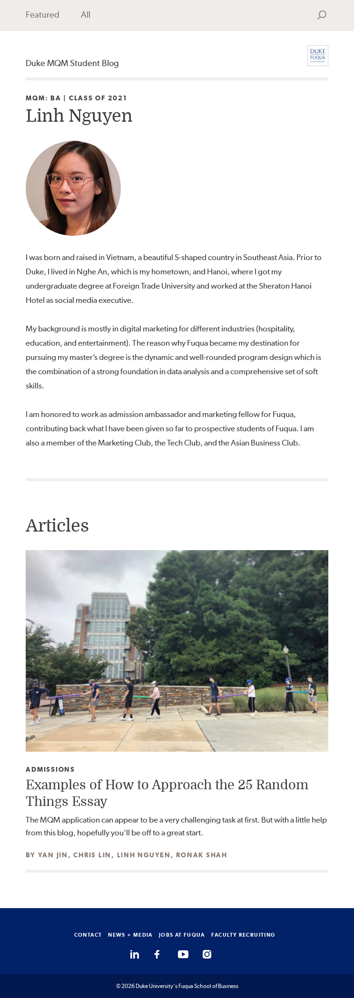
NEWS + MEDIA (130, 935)
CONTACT (88, 935)
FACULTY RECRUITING (243, 935)
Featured (42, 14)
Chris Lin (92, 855)
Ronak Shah (201, 855)
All (85, 14)
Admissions (50, 769)
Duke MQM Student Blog (72, 63)
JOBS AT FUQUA (182, 935)
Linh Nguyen (144, 855)
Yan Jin (53, 855)
